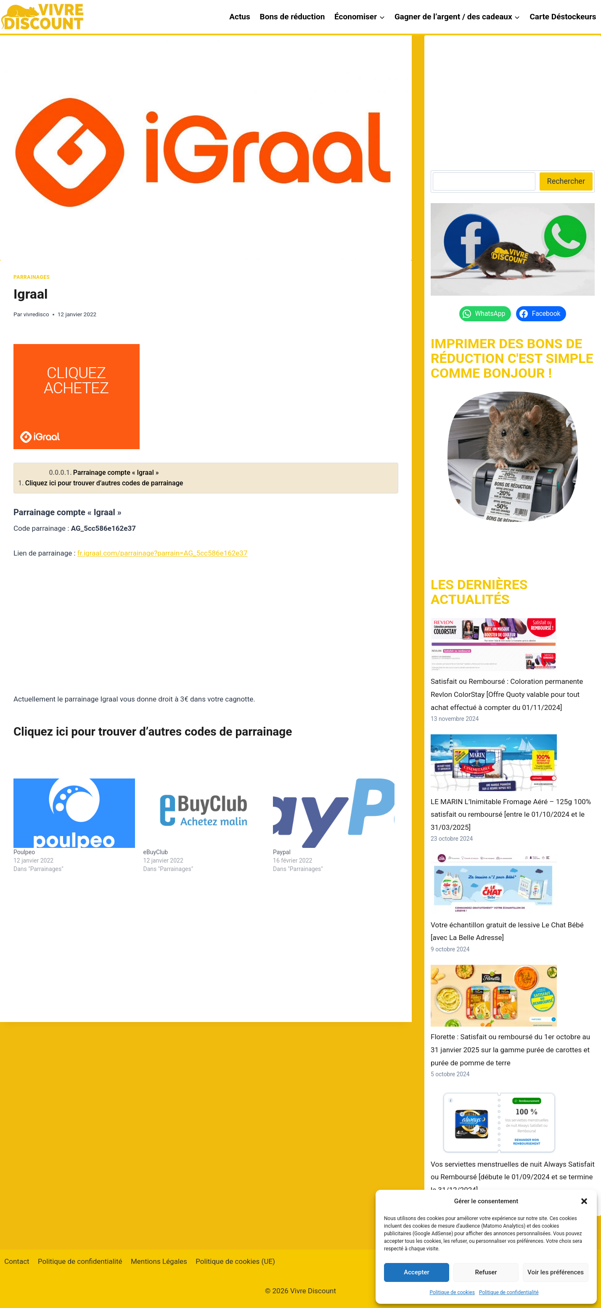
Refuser (486, 1272)
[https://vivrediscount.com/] (512, 457)
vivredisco (36, 314)
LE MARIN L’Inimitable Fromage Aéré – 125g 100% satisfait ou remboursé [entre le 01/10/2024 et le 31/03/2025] (511, 814)
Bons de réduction (292, 16)
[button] (584, 1201)
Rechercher (566, 181)
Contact (16, 1261)
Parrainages (31, 277)
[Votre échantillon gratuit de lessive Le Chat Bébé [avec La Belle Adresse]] (494, 884)
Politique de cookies (452, 1292)
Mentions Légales (159, 1261)
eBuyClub (155, 852)
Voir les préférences (555, 1272)
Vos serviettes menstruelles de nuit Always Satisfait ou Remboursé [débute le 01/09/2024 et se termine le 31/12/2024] (513, 1177)
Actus (239, 16)
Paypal (282, 852)
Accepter (416, 1272)
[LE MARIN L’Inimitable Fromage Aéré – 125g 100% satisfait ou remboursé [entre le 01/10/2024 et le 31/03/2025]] (494, 762)
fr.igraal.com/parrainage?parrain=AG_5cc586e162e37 (162, 553)
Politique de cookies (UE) (235, 1261)
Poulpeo (24, 852)
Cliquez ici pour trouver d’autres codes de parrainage (104, 483)
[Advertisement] (205, 631)
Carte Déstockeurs (563, 16)
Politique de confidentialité (509, 1292)
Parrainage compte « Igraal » (116, 473)
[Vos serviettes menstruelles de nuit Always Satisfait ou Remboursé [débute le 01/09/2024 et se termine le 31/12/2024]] (494, 1122)
